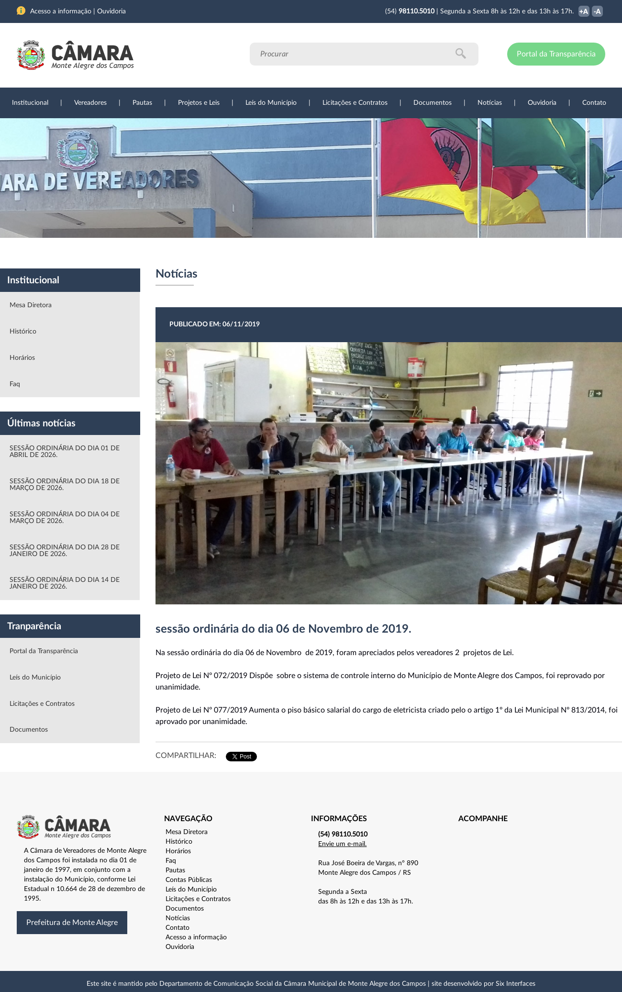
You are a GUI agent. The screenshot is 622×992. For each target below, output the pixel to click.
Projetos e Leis (199, 103)
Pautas (142, 103)
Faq (15, 384)
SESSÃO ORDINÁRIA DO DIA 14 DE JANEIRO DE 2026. (65, 583)
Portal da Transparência (556, 54)
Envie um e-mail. (342, 844)
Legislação (245, 253)
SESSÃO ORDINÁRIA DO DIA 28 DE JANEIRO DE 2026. (65, 550)
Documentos (432, 103)
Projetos (144, 253)
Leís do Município (271, 103)
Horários (22, 358)
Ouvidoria (542, 103)
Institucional (30, 103)
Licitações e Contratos (355, 103)
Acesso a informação (196, 937)
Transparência (306, 253)
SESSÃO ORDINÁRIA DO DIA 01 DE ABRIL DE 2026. (65, 451)
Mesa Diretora (31, 305)
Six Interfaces (515, 984)
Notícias (490, 103)
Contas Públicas (189, 880)
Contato (594, 103)
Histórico (23, 331)
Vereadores (90, 103)
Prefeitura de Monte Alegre (72, 922)
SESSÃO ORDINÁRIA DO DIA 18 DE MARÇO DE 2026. (65, 484)
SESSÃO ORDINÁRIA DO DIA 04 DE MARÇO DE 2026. (65, 517)
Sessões (193, 253)
